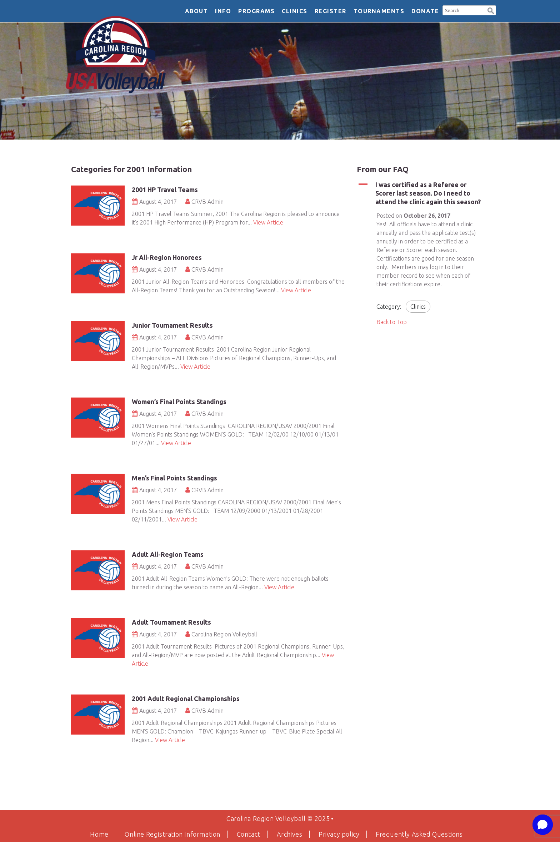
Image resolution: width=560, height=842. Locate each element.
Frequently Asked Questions (419, 834)
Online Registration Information (172, 834)
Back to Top (391, 322)
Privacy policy (339, 834)
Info (223, 11)
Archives (289, 834)
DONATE (425, 11)
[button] (490, 9)
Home (99, 834)
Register (330, 11)
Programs (256, 11)
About (196, 11)
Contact (248, 834)
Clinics (295, 11)
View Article (268, 222)
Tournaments (379, 11)
